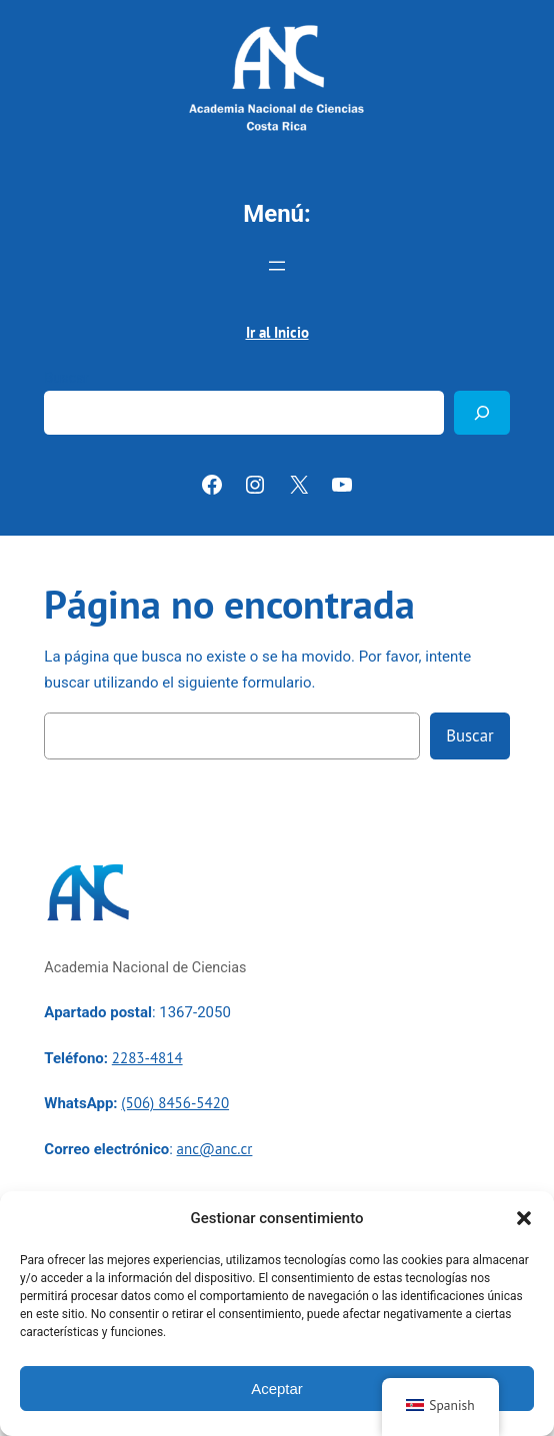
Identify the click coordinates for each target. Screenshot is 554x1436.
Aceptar (277, 1388)
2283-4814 (147, 1057)
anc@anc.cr (215, 1148)
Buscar (66, 378)
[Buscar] (482, 412)
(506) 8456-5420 (175, 1102)
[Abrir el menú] (277, 266)
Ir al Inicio (277, 332)
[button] (524, 1218)
